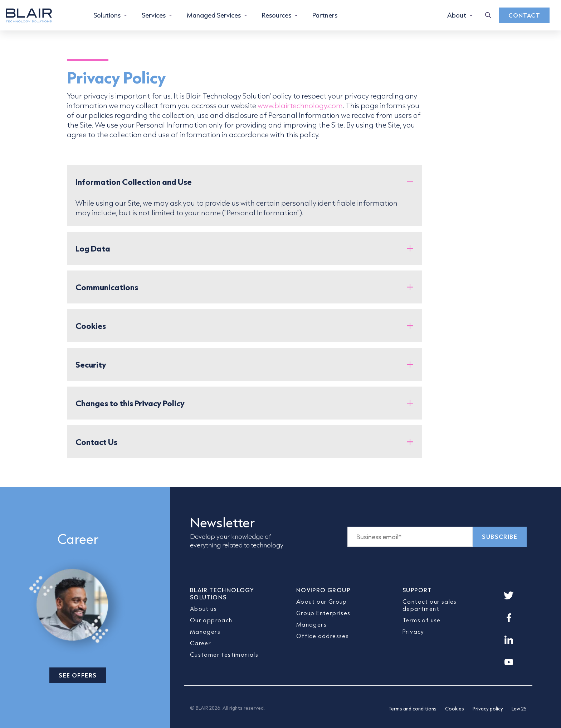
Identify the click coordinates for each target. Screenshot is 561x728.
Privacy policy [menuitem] (488, 708)
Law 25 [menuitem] (519, 708)
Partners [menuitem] (324, 15)
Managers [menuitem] (205, 631)
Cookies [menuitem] (454, 708)
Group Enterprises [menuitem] (323, 613)
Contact (524, 15)
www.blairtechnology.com (300, 105)
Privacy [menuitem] (413, 631)
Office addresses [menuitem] (322, 636)
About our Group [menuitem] (321, 601)
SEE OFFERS (78, 675)
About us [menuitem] (203, 608)
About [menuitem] (456, 15)
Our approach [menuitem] (211, 620)
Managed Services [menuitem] (214, 15)
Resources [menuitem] (276, 15)
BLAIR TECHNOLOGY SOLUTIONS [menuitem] (222, 593)
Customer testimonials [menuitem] (224, 654)
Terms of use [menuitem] (422, 620)
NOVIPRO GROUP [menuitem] (323, 590)
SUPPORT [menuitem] (417, 590)
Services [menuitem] (154, 15)
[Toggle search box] (488, 15)
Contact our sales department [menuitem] (430, 605)
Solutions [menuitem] (107, 15)
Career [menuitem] (200, 643)
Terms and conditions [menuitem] (412, 708)
